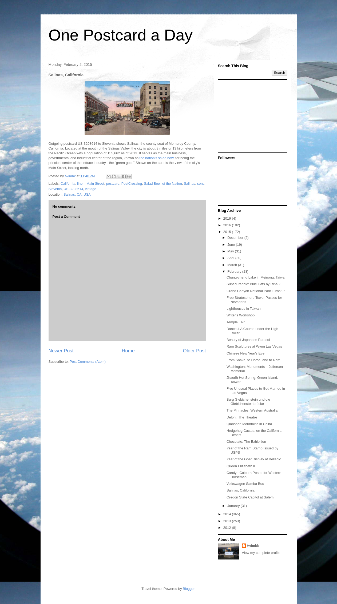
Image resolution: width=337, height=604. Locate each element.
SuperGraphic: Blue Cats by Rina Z (254, 284)
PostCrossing (131, 184)
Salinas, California (241, 490)
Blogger (189, 589)
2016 (227, 225)
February (234, 271)
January (234, 506)
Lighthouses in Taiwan (244, 309)
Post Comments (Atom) (88, 362)
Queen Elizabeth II (241, 466)
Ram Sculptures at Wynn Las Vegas (254, 346)
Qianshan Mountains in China (249, 424)
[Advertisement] (251, 115)
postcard (113, 184)
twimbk (253, 545)
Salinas (189, 184)
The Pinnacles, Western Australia (252, 410)
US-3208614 (73, 189)
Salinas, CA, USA (77, 194)
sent (200, 184)
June (231, 245)
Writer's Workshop (241, 315)
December (235, 238)
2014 (227, 514)
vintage (90, 189)
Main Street (95, 184)
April (231, 258)
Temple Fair (236, 322)
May (231, 251)
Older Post (194, 350)
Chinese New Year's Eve (245, 353)
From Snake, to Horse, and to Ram (253, 360)
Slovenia (55, 189)
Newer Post (61, 350)
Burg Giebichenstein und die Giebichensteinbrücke (248, 401)
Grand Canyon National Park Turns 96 (256, 291)
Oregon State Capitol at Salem (250, 497)
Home (128, 350)
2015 (227, 232)
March (232, 265)
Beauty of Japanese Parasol (248, 340)
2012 (227, 528)
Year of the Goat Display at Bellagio (254, 459)
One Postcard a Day (121, 35)
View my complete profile (261, 553)
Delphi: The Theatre (242, 417)
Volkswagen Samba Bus (245, 484)
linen (80, 184)
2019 (227, 218)
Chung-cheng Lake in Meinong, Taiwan (257, 277)
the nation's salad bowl (157, 158)
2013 (227, 521)
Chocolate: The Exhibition (246, 442)
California (68, 184)
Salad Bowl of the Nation (163, 184)
